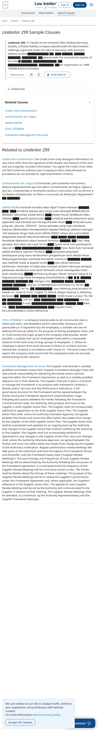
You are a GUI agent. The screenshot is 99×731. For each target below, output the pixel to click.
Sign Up (79, 5)
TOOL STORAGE (14, 128)
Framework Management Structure (26, 135)
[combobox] (5, 4)
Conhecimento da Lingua (20, 116)
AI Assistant (28, 13)
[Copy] (39, 75)
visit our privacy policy (46, 714)
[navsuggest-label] (5, 4)
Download (16, 89)
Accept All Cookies (20, 722)
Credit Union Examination (21, 110)
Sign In (65, 5)
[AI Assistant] (80, 723)
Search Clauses (66, 13)
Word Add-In (46, 13)
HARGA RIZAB (13, 122)
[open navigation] (91, 5)
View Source (17, 74)
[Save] (31, 75)
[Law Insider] (46, 5)
